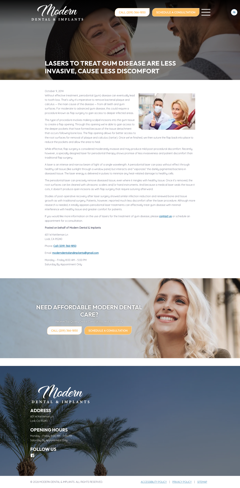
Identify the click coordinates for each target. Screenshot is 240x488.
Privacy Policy (182, 481)
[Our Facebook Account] (32, 455)
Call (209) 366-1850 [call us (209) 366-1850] (132, 12)
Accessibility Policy (154, 481)
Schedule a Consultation (175, 12)
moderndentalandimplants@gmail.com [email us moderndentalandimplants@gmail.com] (75, 252)
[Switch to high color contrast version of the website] (234, 12)
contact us (165, 216)
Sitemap (202, 481)
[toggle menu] (206, 12)
